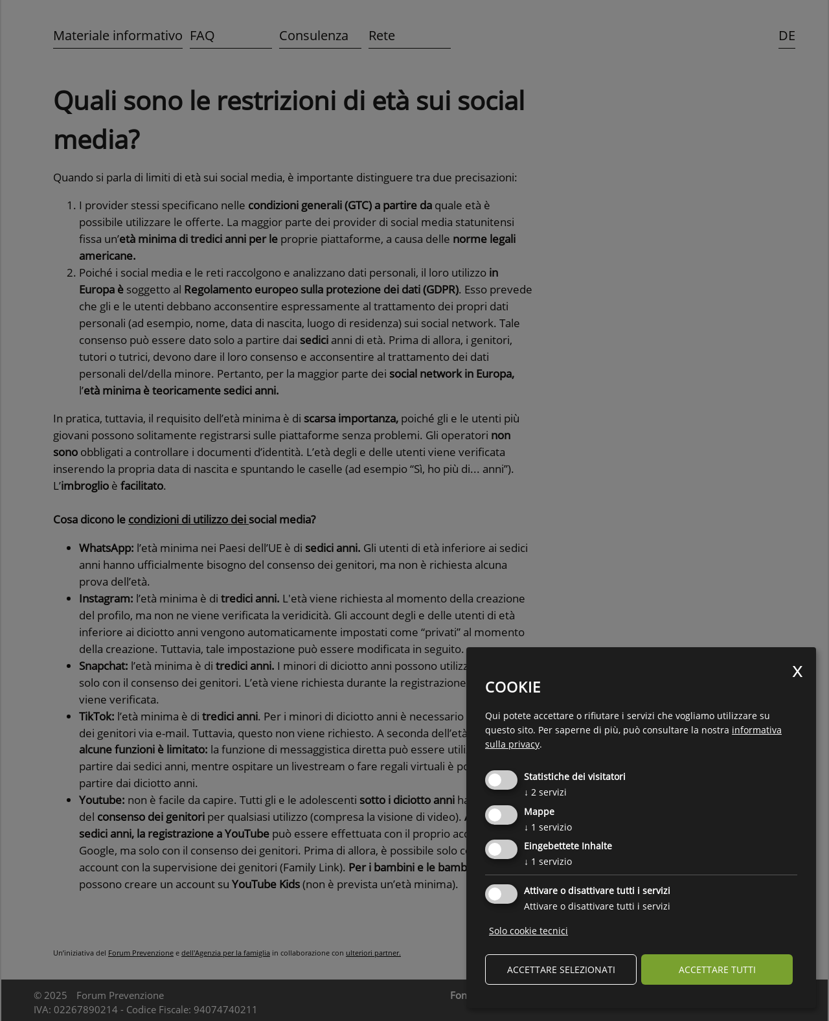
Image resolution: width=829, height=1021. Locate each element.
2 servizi (545, 792)
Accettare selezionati (561, 969)
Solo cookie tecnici (528, 930)
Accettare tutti (717, 969)
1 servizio (548, 827)
